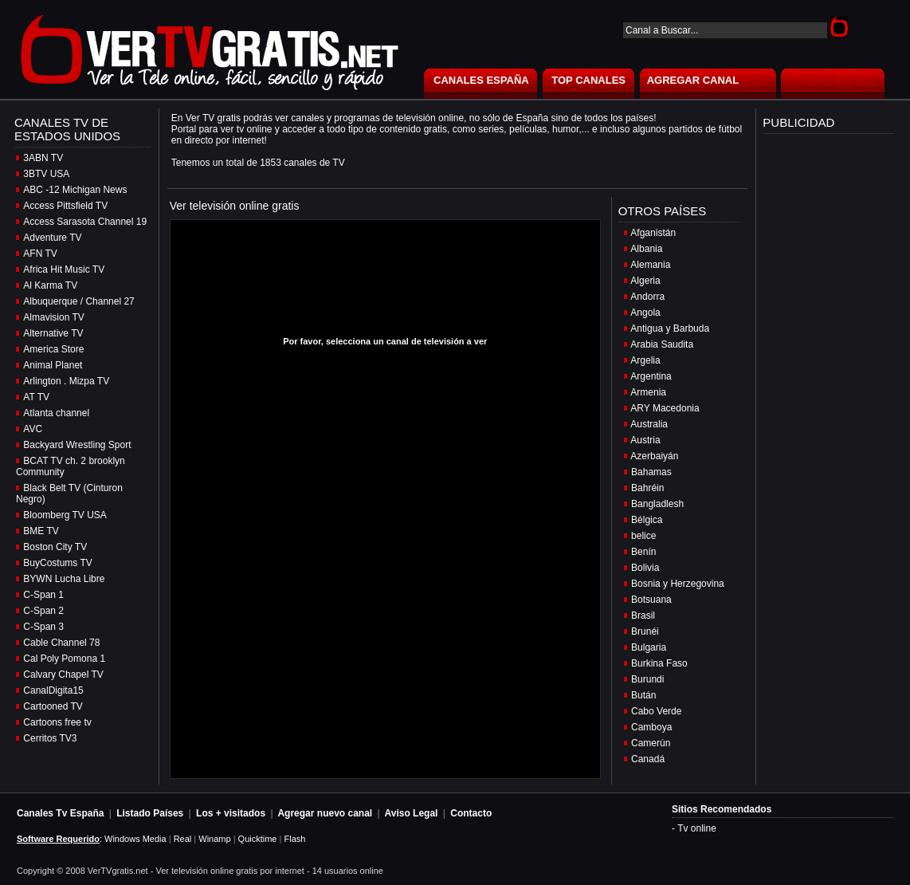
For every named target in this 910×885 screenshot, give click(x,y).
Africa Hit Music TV (63, 269)
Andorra (647, 296)
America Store (53, 349)
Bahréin (647, 488)
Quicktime (257, 839)
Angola (645, 312)
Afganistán (653, 232)
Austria (645, 440)
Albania (646, 248)
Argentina (650, 376)
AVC (32, 429)
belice (643, 535)
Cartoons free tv (57, 722)
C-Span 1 (43, 594)
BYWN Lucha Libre (63, 578)
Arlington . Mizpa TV (66, 381)
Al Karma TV (50, 285)
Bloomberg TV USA (65, 515)
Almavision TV (53, 317)
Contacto (471, 813)
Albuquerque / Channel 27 (78, 301)
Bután (643, 695)
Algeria (645, 280)
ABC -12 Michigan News (75, 189)
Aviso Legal (411, 813)
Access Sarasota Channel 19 (85, 221)
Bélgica (646, 519)
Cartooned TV (53, 706)
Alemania (650, 264)
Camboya (651, 727)
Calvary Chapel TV (63, 674)
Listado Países (149, 813)
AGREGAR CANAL (693, 80)
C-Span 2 (43, 610)
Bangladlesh (657, 503)
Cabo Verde (656, 711)
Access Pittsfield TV (65, 205)
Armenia (648, 392)
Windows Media (135, 839)
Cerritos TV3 (49, 738)
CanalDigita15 (53, 690)
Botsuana (651, 599)
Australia (649, 424)
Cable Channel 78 (61, 642)
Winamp (214, 839)
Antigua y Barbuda (669, 328)
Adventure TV (52, 237)
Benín (643, 551)
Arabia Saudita (661, 344)
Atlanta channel (56, 413)
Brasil (643, 615)
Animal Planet (52, 365)
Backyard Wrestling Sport (77, 444)
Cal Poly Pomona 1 (64, 658)
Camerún (650, 743)
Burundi (647, 679)
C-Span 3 (43, 626)
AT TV (36, 397)
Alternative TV (53, 333)
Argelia (645, 360)
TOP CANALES (588, 80)
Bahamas (651, 472)
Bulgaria (648, 647)
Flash (294, 839)
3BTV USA (46, 173)
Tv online (696, 828)
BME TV (40, 531)
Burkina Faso (659, 663)
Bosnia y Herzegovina (677, 583)
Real (183, 839)
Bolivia (645, 567)
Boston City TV (55, 547)
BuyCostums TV (57, 562)
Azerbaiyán (654, 456)
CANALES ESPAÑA (481, 80)
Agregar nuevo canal (324, 813)
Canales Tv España (60, 813)
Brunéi (645, 631)
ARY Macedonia (664, 408)
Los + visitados (230, 813)
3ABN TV (43, 157)
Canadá (648, 759)
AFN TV (40, 253)
